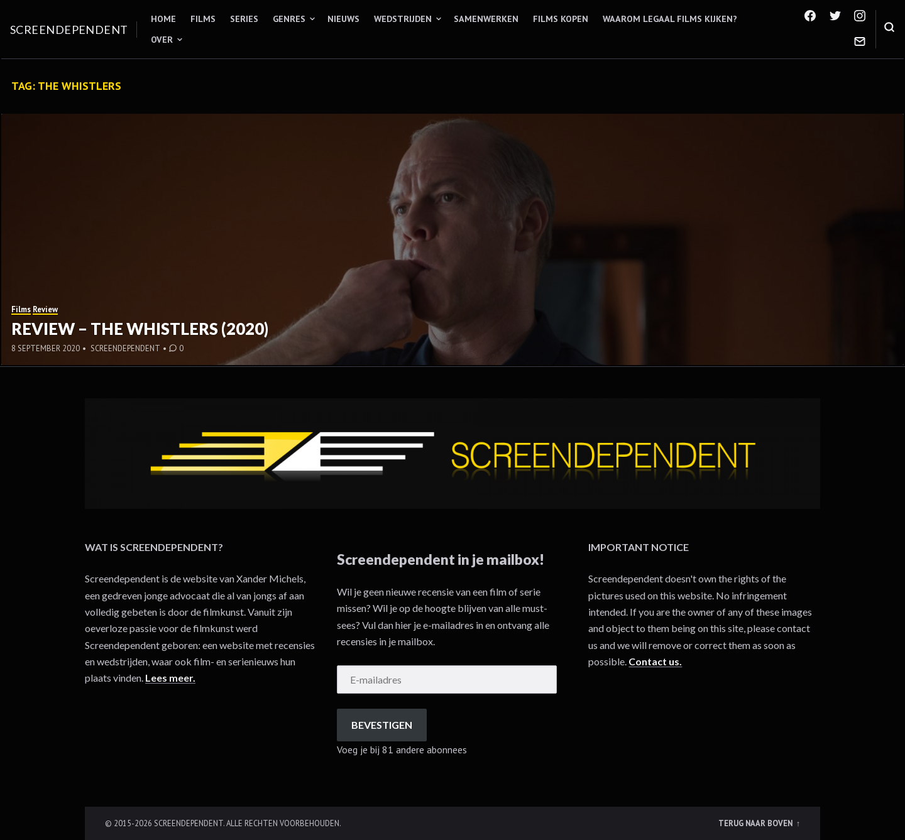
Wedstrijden (403, 19)
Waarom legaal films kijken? (670, 19)
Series (244, 19)
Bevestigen (381, 725)
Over (162, 39)
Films (203, 19)
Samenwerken (486, 19)
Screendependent (69, 29)
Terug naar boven (756, 823)
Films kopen (560, 19)
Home (163, 19)
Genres (289, 19)
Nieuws (343, 19)
